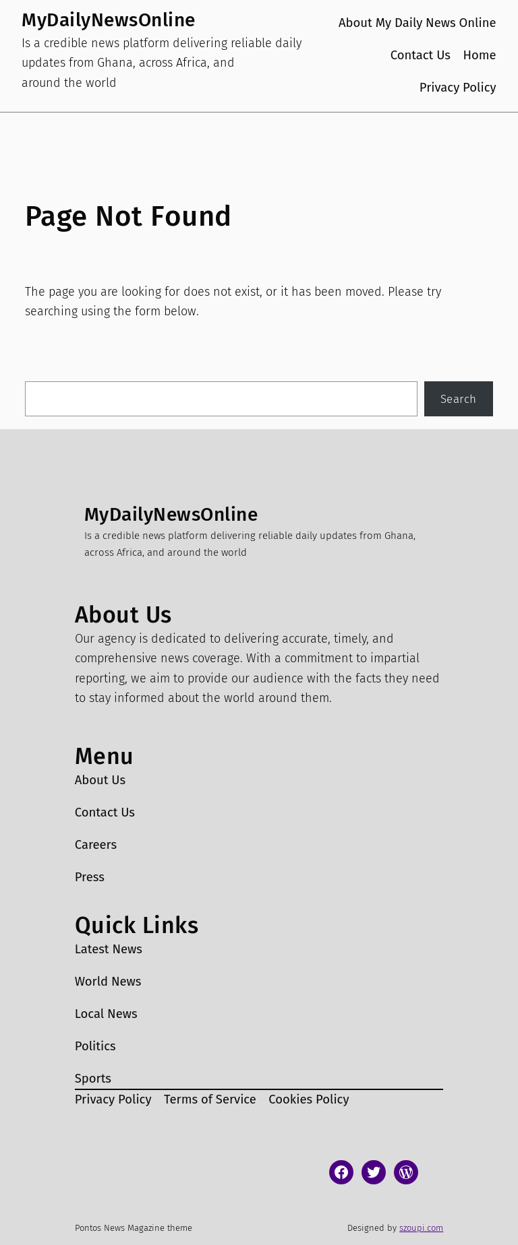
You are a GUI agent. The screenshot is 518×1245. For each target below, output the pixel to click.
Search (458, 399)
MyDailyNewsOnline (109, 20)
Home (479, 55)
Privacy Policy (458, 87)
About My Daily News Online (417, 22)
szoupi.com (421, 1228)
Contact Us (421, 55)
